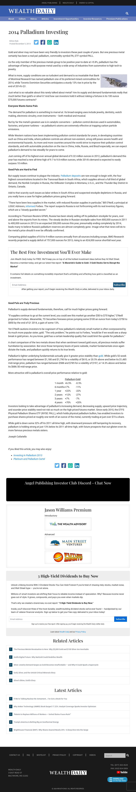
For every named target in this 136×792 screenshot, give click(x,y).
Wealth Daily (64, 632)
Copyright (78, 755)
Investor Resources (92, 18)
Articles (45, 18)
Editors (22, 18)
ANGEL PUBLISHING (49, 3)
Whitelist (41, 755)
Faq (28, 755)
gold (101, 355)
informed (30, 206)
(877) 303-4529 (121, 765)
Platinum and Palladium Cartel (29, 459)
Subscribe (119, 284)
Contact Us (14, 755)
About (11, 18)
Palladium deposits (71, 175)
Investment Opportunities (66, 18)
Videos (33, 18)
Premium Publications (117, 18)
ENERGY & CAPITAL (86, 3)
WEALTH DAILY (68, 3)
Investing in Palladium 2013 (28, 455)
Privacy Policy (80, 632)
